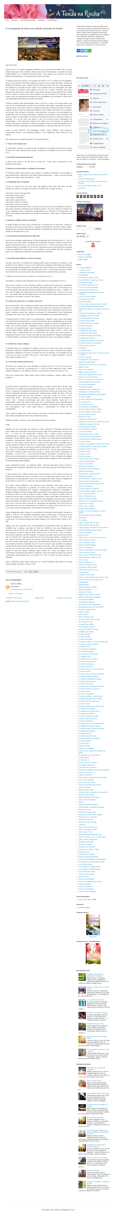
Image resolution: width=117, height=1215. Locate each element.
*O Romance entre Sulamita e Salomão (91, 728)
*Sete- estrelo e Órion (85, 832)
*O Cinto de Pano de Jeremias (88, 654)
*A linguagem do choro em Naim (88, 316)
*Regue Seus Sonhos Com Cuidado (90, 814)
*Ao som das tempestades (86, 384)
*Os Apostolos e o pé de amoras (88, 755)
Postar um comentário (15, 593)
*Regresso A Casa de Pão (86, 812)
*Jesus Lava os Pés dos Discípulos (89, 555)
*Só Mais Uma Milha (85, 844)
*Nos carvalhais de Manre (86, 627)
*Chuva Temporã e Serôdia (87, 426)
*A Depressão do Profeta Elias (88, 290)
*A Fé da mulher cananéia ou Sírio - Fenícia (92, 304)
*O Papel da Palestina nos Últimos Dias (91, 706)
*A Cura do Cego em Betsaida (88, 287)
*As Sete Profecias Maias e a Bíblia (89, 409)
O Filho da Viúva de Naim (95, 1024)
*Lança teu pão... (84, 572)
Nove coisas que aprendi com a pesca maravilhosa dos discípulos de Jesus (98, 1132)
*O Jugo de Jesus (84, 691)
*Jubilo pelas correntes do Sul (88, 570)
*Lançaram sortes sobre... (86, 574)
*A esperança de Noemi (86, 299)
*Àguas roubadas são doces (87, 372)
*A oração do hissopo (85, 325)
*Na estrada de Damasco (86, 602)
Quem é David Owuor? (94, 1080)
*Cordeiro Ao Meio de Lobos (87, 449)
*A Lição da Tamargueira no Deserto (90, 313)
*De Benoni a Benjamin (86, 466)
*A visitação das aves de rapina (88, 359)
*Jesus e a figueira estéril (86, 542)
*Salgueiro (81, 824)
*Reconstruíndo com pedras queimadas (91, 807)
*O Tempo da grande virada (87, 736)
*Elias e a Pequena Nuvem (87, 496)
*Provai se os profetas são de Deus (89, 785)
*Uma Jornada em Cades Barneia (89, 869)
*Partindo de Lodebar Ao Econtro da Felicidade (93, 770)
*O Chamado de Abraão (86, 651)
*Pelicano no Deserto (85, 775)
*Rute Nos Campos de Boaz (87, 822)
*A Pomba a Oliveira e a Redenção (89, 343)
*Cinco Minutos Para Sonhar (87, 429)
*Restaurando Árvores (85, 819)
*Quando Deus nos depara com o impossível (92, 792)
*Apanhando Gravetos (85, 387)
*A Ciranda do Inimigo (85, 282)
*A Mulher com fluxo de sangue (88, 323)
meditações (82, 907)
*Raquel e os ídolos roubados (88, 804)
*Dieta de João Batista (85, 486)
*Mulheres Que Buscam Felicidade (89, 597)
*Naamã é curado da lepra (86, 609)
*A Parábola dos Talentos (86, 338)
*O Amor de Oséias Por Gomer (88, 629)
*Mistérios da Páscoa (85, 592)
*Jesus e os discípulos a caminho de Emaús (92, 550)
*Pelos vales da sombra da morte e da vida (92, 777)
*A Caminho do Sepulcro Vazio (88, 277)
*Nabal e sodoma (84, 612)
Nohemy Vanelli (83, 257)
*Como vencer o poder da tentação (89, 436)
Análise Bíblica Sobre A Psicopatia (98, 1093)
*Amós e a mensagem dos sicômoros (90, 379)
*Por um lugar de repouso (86, 782)
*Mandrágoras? (83, 582)
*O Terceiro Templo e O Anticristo (89, 738)
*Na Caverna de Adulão (86, 599)
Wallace (81, 259)
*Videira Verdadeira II (85, 886)
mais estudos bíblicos (85, 899)
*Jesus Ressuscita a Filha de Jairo (89, 557)
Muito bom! (82, 188)
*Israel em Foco (83, 535)
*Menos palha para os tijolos (87, 587)
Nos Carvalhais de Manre (95, 1117)
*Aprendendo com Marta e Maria (89, 392)
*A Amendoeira (83, 275)
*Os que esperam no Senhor (87, 762)
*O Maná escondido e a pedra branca (90, 696)
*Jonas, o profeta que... (86, 562)
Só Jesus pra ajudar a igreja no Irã (89, 185)
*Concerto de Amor (84, 441)
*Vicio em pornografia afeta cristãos (90, 881)
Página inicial (39, 598)
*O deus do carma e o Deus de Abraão (91, 669)
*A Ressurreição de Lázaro (87, 345)
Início (7, 20)
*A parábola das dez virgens (87, 330)
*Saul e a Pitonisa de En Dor (87, 827)
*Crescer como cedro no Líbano (88, 459)
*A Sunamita (82, 348)
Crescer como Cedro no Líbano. (97, 1158)
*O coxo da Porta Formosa (87, 661)
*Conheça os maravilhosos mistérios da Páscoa (93, 444)
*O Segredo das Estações (86, 731)
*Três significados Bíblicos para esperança (92, 859)
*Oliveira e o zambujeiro (86, 748)
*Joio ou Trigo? (83, 560)
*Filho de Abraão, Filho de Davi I (88, 522)
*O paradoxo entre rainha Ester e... (89, 711)
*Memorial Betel (83, 585)
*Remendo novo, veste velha (87, 817)
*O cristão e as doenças (86, 664)
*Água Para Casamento (86, 369)
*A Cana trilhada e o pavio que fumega (91, 280)
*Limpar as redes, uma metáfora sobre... (91, 580)
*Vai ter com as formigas (86, 874)
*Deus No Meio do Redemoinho (88, 481)
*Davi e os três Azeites (85, 464)
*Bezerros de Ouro (84, 416)
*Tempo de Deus (83, 852)
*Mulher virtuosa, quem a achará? (89, 594)
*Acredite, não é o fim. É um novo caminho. (92, 364)
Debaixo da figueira (93, 1170)
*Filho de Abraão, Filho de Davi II (89, 525)
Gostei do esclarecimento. (86, 179)
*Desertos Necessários (85, 471)
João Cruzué (82, 254)
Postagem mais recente (14, 598)
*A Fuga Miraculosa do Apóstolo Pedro (91, 306)
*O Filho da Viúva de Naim (87, 681)
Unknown (13, 584)
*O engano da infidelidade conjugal (89, 679)
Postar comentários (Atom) (20, 601)
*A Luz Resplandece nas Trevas (88, 318)
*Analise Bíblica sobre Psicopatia (89, 382)
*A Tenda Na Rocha (84, 350)
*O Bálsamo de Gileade (86, 632)
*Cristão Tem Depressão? (86, 461)
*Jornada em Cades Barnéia (87, 567)
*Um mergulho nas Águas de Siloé (89, 866)
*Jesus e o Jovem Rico (85, 547)
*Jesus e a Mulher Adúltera (87, 545)
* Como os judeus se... (85, 267)
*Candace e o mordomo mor (87, 419)
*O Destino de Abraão (85, 666)
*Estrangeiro (82, 517)
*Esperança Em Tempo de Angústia (89, 515)
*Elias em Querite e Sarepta (87, 498)
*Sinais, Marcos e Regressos (87, 839)
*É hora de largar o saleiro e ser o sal (90, 491)
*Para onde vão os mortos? (87, 767)
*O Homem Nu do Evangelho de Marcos (91, 686)
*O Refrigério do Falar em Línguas (89, 726)
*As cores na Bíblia (84, 397)
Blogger (72, 1210)
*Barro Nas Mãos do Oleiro (87, 414)
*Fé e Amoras (82, 520)
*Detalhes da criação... (85, 476)
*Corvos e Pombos (84, 456)
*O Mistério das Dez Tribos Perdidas (90, 699)
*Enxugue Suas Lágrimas (86, 508)
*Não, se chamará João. (86, 617)
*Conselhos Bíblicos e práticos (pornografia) (92, 446)
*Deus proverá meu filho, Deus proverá (91, 483)
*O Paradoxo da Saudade (86, 708)
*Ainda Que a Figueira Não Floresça (90, 374)
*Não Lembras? (83, 614)
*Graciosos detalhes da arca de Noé (90, 530)
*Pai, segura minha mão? (86, 765)
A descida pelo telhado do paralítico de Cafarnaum (95, 975)
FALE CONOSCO (52, 20)
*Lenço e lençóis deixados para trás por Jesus (93, 577)
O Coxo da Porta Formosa (95, 1000)
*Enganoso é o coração (86, 503)
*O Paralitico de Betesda (86, 713)
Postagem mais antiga (64, 598)
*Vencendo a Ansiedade (86, 879)
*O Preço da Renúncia (85, 721)
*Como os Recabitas (85, 431)
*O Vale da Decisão (84, 741)
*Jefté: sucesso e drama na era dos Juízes (92, 537)
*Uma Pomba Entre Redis (86, 871)
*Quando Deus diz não (85, 790)
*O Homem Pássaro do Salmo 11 (89, 689)
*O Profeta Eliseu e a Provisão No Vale (91, 723)
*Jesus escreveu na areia (86, 552)
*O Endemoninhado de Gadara (88, 676)
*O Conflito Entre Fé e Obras (87, 659)
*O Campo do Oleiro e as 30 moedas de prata (93, 642)
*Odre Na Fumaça (84, 746)
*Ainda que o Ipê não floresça (88, 377)
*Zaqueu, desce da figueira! (87, 891)
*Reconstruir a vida (84, 809)
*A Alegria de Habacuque (86, 272)
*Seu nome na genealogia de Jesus (90, 834)
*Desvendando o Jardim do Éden (89, 474)
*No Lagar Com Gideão (86, 624)
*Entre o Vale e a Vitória (86, 506)
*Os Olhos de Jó (83, 760)
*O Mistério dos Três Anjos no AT (89, 701)
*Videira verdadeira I (85, 884)
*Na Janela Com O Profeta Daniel (89, 604)
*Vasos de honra (83, 876)
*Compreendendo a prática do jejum (90, 439)
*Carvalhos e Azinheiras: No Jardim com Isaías (93, 421)
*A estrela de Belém (84, 301)
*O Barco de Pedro (84, 634)
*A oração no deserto (85, 328)
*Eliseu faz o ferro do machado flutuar (90, 501)
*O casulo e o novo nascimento (88, 644)
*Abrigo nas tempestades (86, 362)
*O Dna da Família (84, 671)
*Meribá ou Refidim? (85, 589)
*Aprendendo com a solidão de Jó (89, 389)
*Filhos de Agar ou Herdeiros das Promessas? (93, 527)
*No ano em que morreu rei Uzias (89, 619)
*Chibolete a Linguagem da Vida (88, 424)
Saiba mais (93, 937)
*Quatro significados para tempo (88, 797)
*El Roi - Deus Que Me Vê (86, 493)
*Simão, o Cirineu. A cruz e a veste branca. (92, 837)
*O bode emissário (84, 637)
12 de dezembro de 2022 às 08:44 (21, 589)
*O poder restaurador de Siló (87, 718)
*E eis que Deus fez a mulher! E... (89, 488)
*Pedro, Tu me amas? (85, 772)
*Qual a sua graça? (84, 787)
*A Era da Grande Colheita (87, 296)
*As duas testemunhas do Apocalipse (90, 399)
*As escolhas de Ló (84, 402)
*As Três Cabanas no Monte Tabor (89, 412)
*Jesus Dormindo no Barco (87, 540)
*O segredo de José (84, 733)
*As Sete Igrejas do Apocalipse (88, 407)
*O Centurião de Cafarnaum (87, 649)
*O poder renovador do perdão (88, 716)
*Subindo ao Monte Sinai (86, 847)
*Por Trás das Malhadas (86, 780)
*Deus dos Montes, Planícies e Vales (90, 478)
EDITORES (41, 20)
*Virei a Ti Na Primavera (86, 889)
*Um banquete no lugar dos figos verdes (91, 862)
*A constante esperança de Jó (88, 285)
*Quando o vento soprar (86, 795)
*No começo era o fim (85, 622)
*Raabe (80, 802)
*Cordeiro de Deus (84, 451)
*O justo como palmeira (86, 694)
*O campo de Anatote (85, 639)
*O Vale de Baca (83, 743)
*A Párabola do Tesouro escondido (89, 335)
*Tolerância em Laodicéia (86, 854)
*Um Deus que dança (85, 864)
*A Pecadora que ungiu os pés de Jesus (91, 340)
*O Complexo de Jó (84, 656)
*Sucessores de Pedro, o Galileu (89, 849)
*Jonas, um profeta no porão (87, 565)
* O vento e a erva (84, 270)
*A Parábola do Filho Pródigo (87, 333)
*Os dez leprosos (84, 757)
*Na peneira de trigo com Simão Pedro (91, 607)
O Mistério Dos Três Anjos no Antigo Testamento (96, 1145)
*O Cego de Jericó (84, 646)
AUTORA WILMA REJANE (28, 20)
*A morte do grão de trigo (86, 320)
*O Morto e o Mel (84, 704)
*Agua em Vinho (83, 367)
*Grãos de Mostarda (84, 532)
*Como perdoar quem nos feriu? (88, 434)
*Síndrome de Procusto (86, 842)
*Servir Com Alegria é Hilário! (87, 829)
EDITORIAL (14, 20)
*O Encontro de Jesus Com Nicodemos (91, 674)
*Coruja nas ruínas (84, 454)
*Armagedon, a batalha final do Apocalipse (92, 394)
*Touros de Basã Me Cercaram (88, 857)
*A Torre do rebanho (84, 357)
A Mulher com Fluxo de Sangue (97, 1013)
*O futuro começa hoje (85, 684)
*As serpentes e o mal (85, 404)
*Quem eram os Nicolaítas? (87, 800)
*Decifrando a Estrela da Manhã (88, 469)
